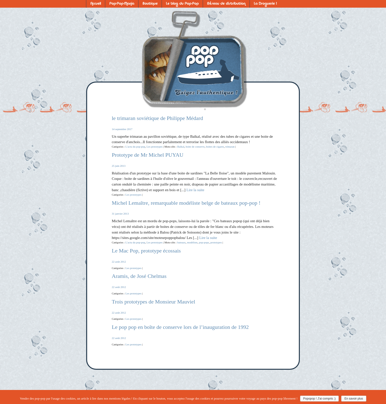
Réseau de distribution (226, 4)
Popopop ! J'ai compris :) (319, 398)
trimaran (230, 146)
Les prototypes (154, 146)
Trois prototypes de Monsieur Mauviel (153, 302)
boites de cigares (215, 146)
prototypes (216, 242)
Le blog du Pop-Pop (182, 4)
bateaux (181, 242)
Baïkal (180, 146)
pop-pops (204, 242)
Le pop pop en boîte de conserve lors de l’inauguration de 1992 (180, 327)
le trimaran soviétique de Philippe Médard (157, 118)
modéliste (192, 242)
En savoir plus (353, 398)
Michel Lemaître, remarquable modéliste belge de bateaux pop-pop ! (186, 203)
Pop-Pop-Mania (121, 4)
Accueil (95, 4)
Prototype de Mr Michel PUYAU (147, 155)
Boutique (150, 4)
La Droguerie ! (265, 4)
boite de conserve (195, 146)
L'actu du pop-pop (135, 146)
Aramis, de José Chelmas (139, 276)
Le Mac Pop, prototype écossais (146, 251)
